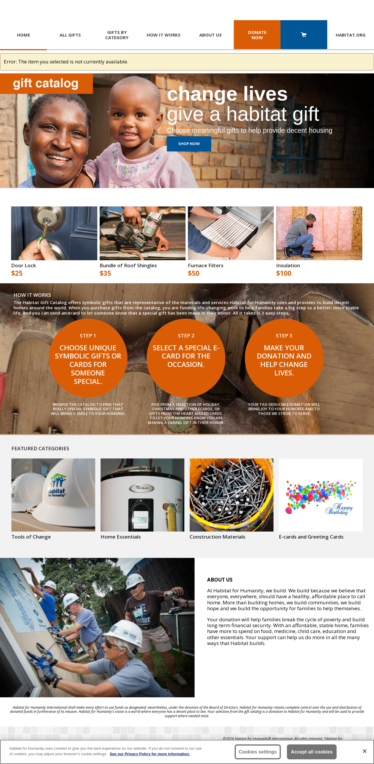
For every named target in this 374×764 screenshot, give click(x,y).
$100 (283, 273)
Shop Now (189, 143)
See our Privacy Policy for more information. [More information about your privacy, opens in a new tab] (150, 754)
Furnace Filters (206, 265)
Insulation (288, 265)
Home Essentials (121, 537)
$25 (16, 273)
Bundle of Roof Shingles (128, 265)
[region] (187, 752)
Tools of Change (31, 537)
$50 (193, 273)
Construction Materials (217, 537)
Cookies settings (258, 751)
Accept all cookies (312, 751)
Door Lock (23, 265)
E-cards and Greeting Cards (311, 537)
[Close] (364, 751)
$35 (105, 273)
